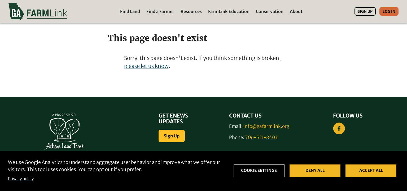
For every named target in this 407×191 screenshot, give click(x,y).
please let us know (146, 66)
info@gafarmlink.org (266, 126)
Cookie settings (259, 170)
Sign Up (365, 11)
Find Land (130, 11)
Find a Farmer (160, 11)
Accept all (371, 170)
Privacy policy (21, 178)
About (296, 11)
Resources (191, 11)
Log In (389, 11)
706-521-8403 (261, 137)
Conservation (269, 11)
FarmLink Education (229, 11)
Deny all (315, 170)
